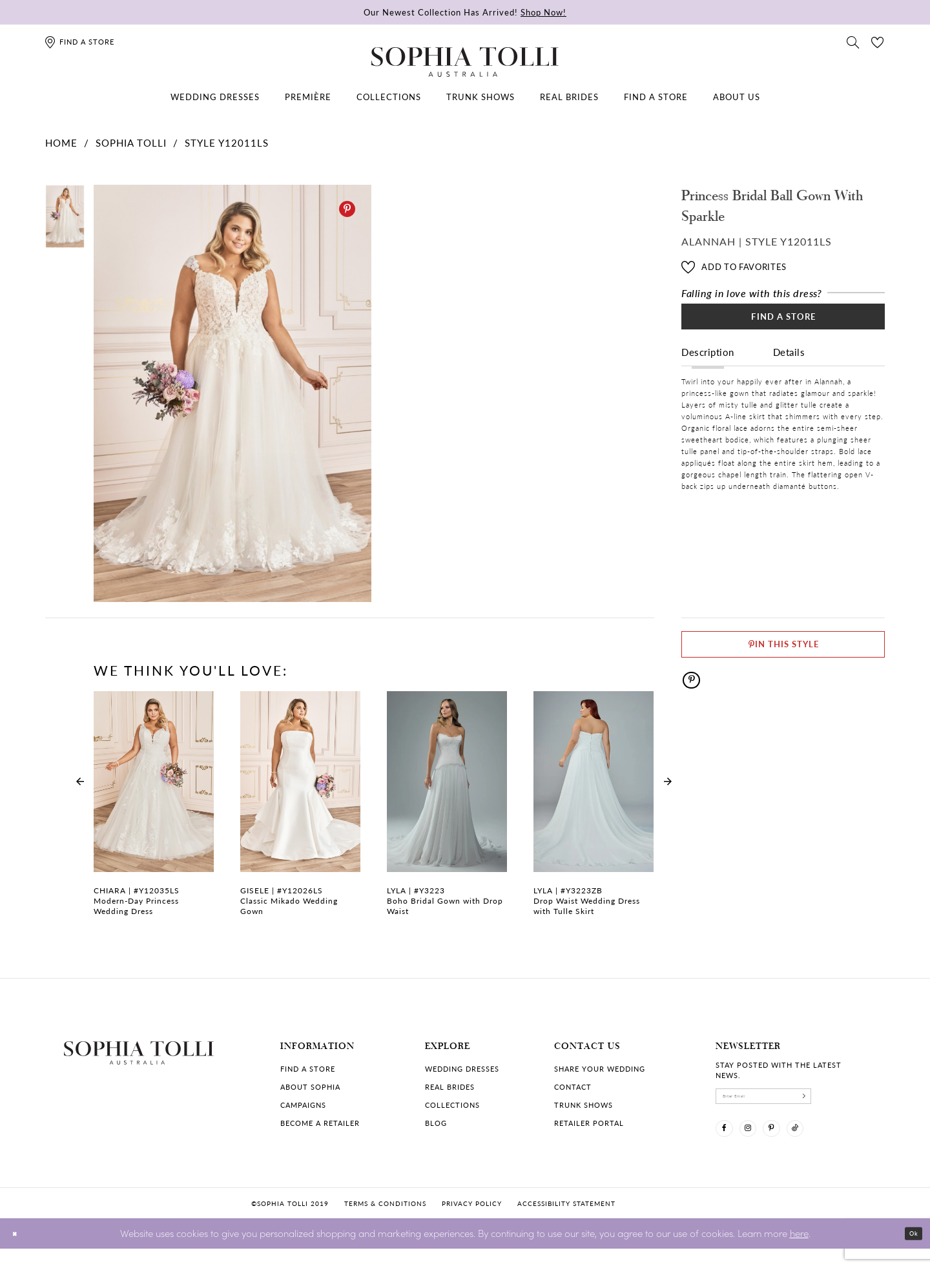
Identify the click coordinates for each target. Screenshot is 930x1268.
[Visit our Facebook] (729, 1142)
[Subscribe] (856, 1100)
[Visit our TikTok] (829, 1142)
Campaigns (303, 1105)
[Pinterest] (347, 209)
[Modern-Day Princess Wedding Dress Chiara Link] (154, 810)
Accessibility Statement (566, 1222)
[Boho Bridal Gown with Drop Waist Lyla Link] (447, 810)
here (799, 1252)
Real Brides (450, 1087)
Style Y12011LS (227, 142)
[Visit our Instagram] (762, 1142)
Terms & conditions (385, 1222)
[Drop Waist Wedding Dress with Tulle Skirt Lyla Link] (593, 810)
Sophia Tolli (131, 142)
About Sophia (310, 1087)
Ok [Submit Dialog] (909, 1253)
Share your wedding (599, 1069)
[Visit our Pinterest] (796, 1142)
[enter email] (791, 1100)
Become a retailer (320, 1123)
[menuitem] (215, 97)
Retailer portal (589, 1123)
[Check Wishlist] (877, 41)
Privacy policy (472, 1222)
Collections (452, 1105)
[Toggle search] (853, 41)
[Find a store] (79, 42)
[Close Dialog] (19, 1253)
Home (61, 142)
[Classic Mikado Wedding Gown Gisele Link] (300, 810)
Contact (573, 1087)
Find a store (307, 1069)
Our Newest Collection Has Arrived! (465, 12)
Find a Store (783, 327)
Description (707, 369)
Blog (436, 1123)
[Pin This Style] (783, 651)
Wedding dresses (462, 1069)
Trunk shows (583, 1105)
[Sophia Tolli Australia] (465, 62)
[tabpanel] (229, 394)
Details (789, 369)
